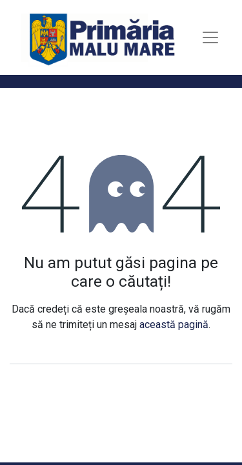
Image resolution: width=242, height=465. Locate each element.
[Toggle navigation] (210, 37)
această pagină (173, 324)
